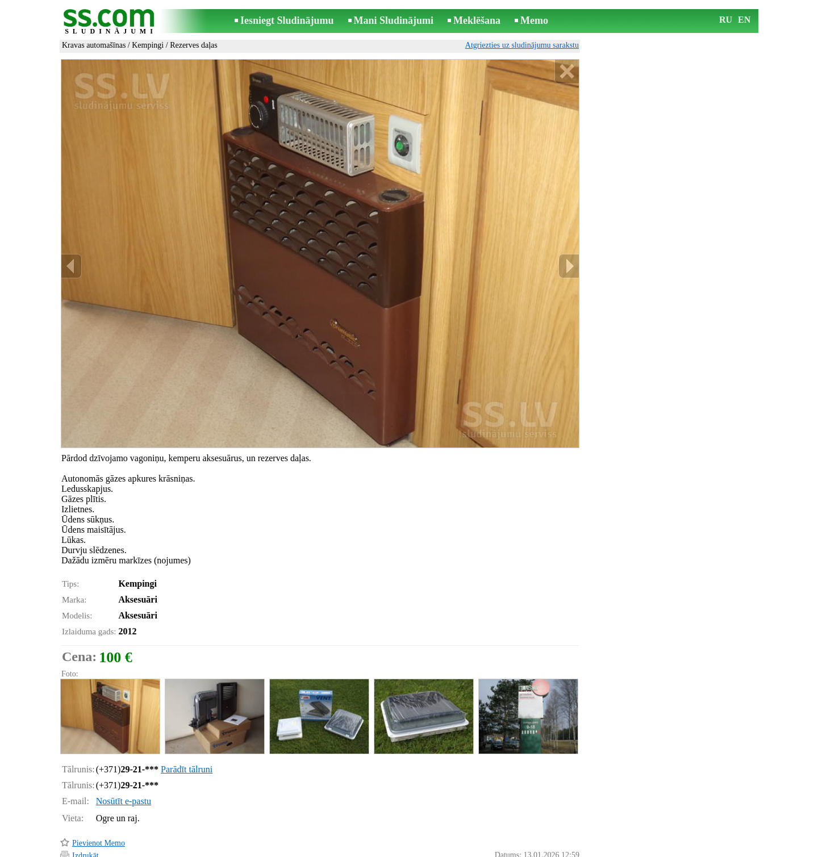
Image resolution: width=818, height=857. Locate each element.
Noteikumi (275, 849)
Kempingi (148, 45)
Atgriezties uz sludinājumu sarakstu (522, 45)
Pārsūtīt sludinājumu (105, 820)
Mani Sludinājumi (394, 20)
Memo (534, 20)
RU (725, 19)
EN (744, 19)
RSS (460, 849)
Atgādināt (87, 833)
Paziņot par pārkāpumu (542, 833)
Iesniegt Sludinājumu (287, 20)
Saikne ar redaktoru (333, 849)
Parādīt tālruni (186, 721)
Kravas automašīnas (94, 45)
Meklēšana (476, 20)
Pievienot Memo (98, 795)
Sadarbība (427, 849)
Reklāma (387, 849)
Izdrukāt (85, 807)
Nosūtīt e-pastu (123, 753)
